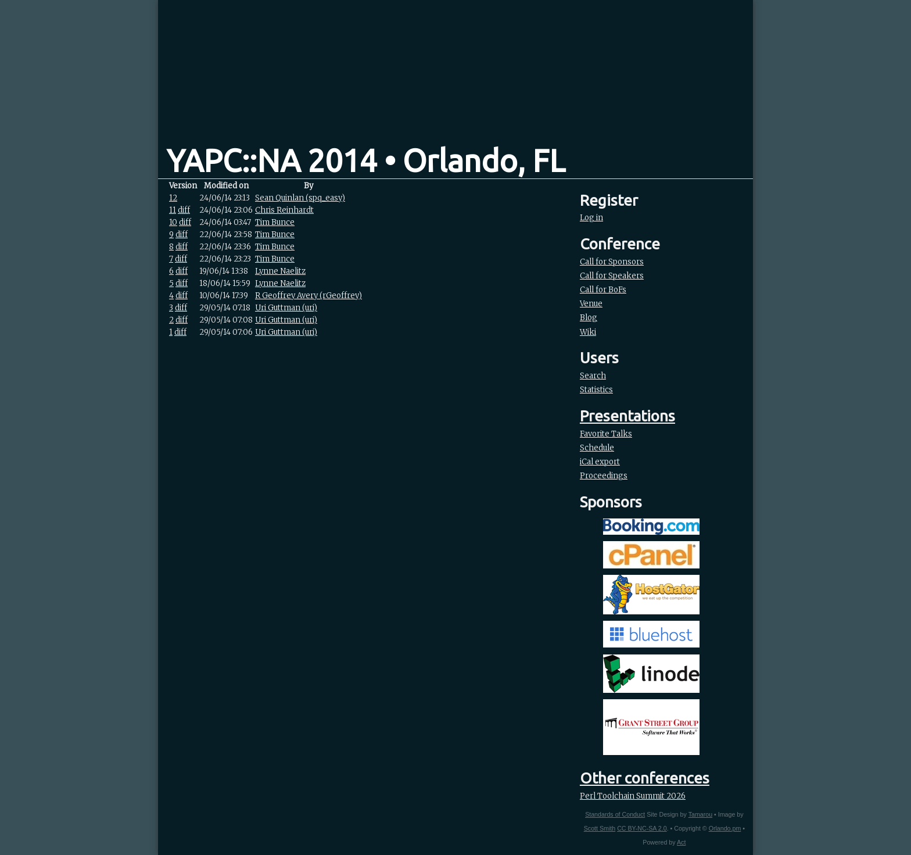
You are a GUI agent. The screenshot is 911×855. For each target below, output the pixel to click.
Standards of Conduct (615, 814)
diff (184, 210)
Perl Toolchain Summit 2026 (633, 796)
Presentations (627, 415)
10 (173, 222)
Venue (591, 304)
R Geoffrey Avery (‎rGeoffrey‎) (308, 295)
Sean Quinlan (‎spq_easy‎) (300, 198)
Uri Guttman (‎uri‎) (286, 308)
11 (172, 210)
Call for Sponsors (612, 262)
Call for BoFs (603, 290)
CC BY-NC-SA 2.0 (641, 828)
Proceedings (603, 476)
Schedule (597, 448)
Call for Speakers (612, 276)
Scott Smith (599, 828)
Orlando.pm (725, 828)
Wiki (588, 332)
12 (173, 198)
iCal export (600, 462)
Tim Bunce (275, 222)
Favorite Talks (606, 434)
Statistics (596, 390)
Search (593, 376)
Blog (588, 318)
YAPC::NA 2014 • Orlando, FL (366, 160)
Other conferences (644, 778)
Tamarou (700, 814)
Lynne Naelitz (280, 271)
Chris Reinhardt (284, 210)
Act (681, 842)
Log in (591, 218)
